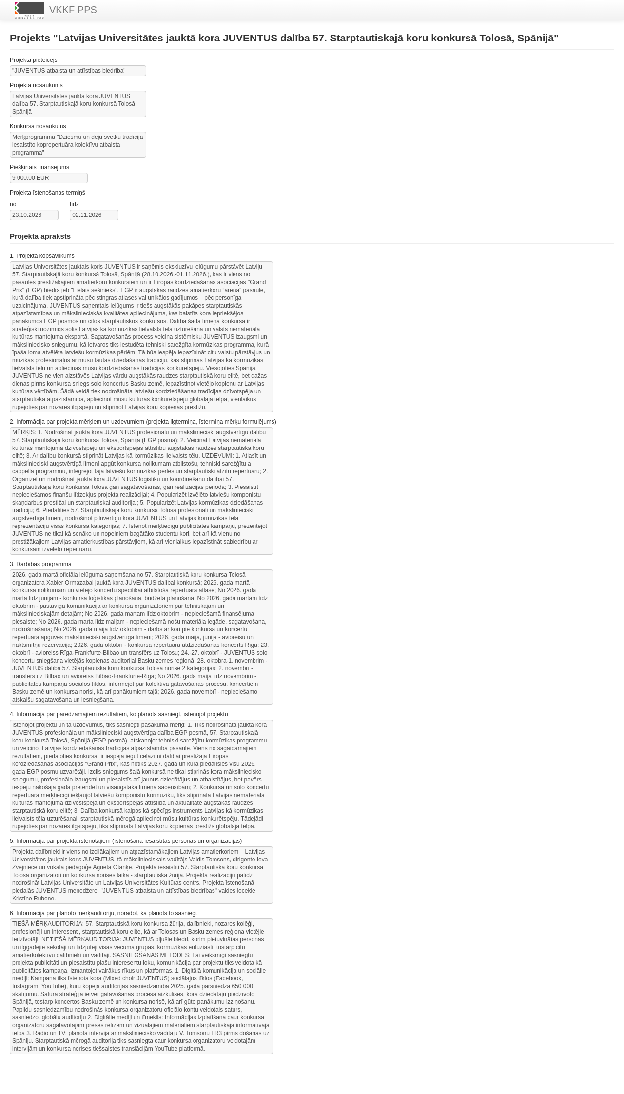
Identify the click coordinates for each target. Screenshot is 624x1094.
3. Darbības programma (41, 564)
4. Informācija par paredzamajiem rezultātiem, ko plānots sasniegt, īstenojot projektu (119, 714)
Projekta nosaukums (36, 85)
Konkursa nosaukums (38, 126)
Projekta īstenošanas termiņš (47, 192)
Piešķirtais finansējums (39, 167)
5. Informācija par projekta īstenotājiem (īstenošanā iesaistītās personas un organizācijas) (126, 841)
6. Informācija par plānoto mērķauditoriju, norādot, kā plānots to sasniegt (103, 913)
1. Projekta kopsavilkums (42, 256)
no (13, 204)
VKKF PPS (56, 10)
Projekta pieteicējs (33, 60)
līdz (74, 204)
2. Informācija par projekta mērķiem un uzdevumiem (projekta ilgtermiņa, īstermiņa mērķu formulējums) (143, 421)
